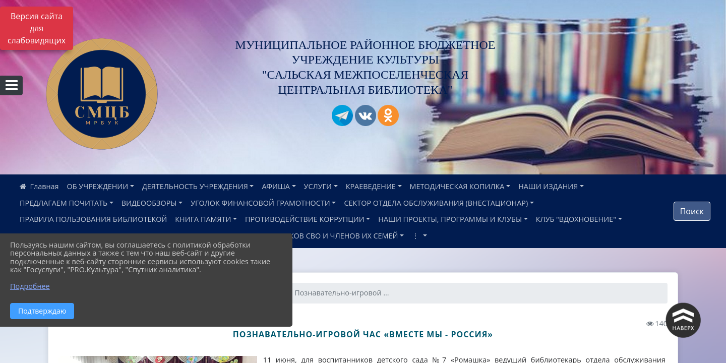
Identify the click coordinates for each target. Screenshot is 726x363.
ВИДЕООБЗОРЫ (149, 203)
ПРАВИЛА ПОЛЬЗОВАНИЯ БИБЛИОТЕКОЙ (93, 219)
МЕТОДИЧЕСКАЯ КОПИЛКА (457, 186)
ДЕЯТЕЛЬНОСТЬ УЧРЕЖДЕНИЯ (195, 186)
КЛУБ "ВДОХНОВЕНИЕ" (576, 219)
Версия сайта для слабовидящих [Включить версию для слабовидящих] (37, 28)
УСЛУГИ (318, 186)
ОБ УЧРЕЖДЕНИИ (98, 186)
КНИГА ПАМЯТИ (203, 219)
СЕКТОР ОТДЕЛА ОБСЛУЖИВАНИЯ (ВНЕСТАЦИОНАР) (436, 203)
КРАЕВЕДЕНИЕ (371, 186)
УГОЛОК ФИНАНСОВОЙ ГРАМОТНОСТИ (260, 203)
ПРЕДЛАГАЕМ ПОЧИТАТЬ (63, 203)
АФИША (275, 186)
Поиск (692, 211)
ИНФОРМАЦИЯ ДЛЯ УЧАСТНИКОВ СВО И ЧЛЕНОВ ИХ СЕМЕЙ (291, 235)
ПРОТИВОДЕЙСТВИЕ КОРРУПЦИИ (305, 219)
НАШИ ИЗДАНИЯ (548, 186)
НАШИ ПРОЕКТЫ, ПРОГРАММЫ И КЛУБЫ (450, 219)
